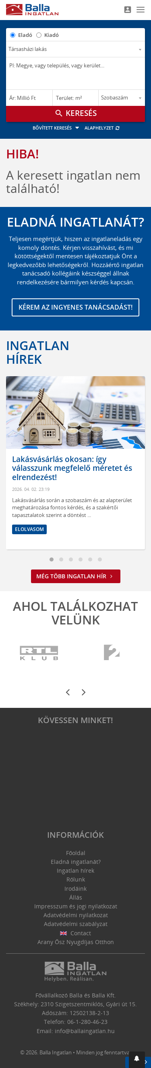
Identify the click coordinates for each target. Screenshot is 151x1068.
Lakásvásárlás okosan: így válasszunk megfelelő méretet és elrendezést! (72, 468)
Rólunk (75, 879)
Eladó (25, 35)
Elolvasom (29, 529)
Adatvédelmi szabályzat (76, 924)
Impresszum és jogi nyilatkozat (75, 906)
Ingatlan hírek (37, 352)
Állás (75, 897)
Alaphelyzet (102, 128)
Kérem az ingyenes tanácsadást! (75, 307)
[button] (137, 1060)
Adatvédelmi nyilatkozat (75, 915)
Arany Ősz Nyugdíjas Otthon (75, 942)
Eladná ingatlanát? (76, 861)
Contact (75, 933)
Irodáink (75, 888)
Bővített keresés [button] (57, 128)
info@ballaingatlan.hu (85, 1031)
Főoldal (75, 853)
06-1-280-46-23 (87, 1021)
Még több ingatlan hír (75, 576)
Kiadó (51, 35)
